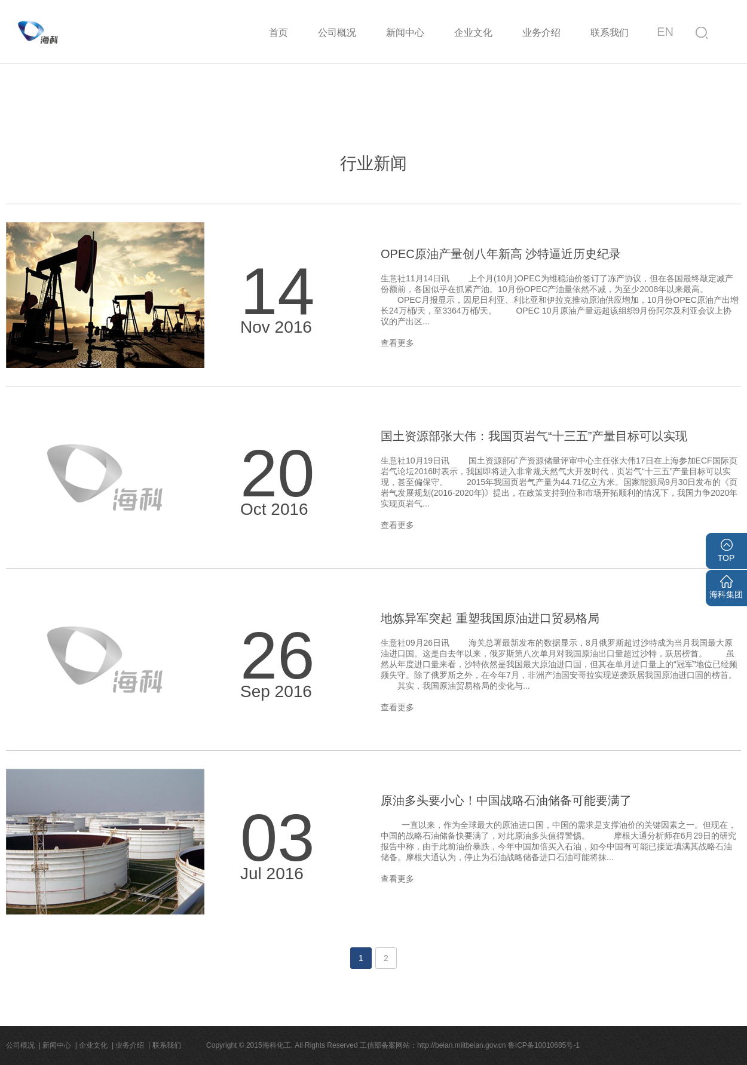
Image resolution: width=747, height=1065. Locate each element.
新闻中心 (405, 32)
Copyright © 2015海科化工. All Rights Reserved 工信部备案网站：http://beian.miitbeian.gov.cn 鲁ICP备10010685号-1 (393, 1045)
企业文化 (473, 32)
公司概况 (337, 32)
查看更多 (397, 343)
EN (665, 31)
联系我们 (609, 32)
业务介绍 (541, 32)
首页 (278, 32)
